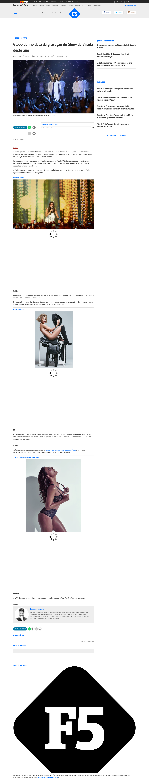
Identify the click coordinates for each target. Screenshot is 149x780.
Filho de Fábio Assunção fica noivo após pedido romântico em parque (113, 125)
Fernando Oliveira (37, 609)
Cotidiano (63, 5)
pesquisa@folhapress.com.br (47, 777)
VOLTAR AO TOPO (20, 665)
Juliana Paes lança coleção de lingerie (26, 457)
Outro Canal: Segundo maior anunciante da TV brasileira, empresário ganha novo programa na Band (115, 107)
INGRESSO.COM (36, 1)
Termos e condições (87, 641)
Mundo (48, 5)
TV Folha (88, 5)
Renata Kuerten (18, 309)
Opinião (35, 5)
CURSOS (60, 1)
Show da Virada (18, 178)
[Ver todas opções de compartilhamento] (20, 127)
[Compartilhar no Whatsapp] (29, 127)
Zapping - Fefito (21, 37)
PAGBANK (54, 1)
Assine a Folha (130, 5)
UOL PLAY (68, 1)
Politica (42, 5)
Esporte (71, 5)
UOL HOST (46, 1)
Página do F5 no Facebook (116, 135)
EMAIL (126, 2)
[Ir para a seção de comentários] (34, 133)
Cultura (77, 5)
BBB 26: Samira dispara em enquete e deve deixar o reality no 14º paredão (115, 89)
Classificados (97, 5)
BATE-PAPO (118, 2)
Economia (55, 5)
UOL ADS (75, 1)
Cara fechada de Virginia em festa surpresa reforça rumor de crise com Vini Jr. (114, 98)
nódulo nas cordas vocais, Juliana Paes (61, 450)
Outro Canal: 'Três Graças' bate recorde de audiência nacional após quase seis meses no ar (115, 116)
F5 (82, 5)
